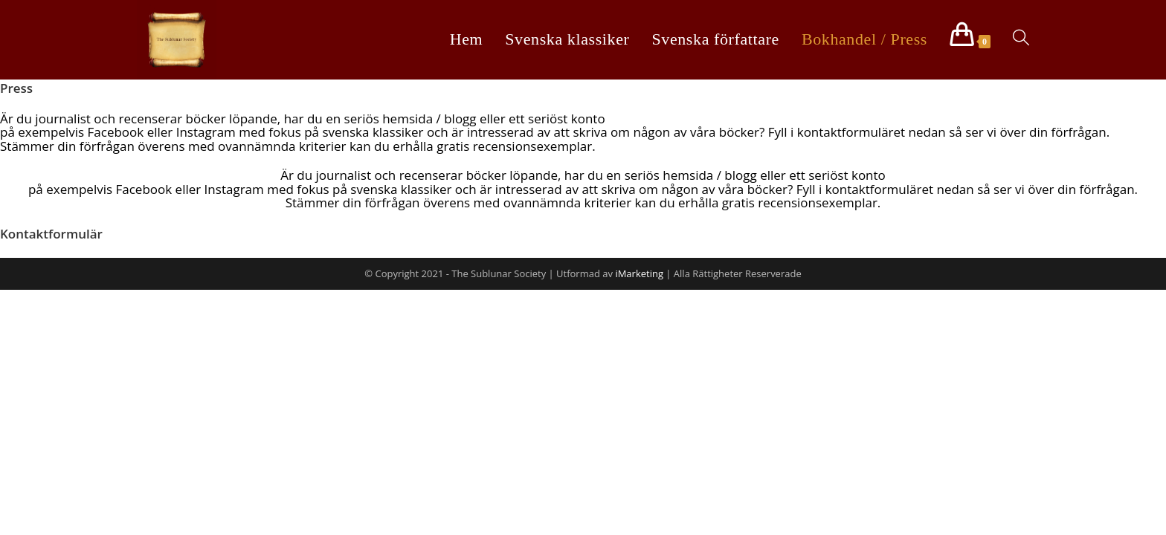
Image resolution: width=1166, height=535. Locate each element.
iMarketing (639, 273)
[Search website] (1021, 39)
